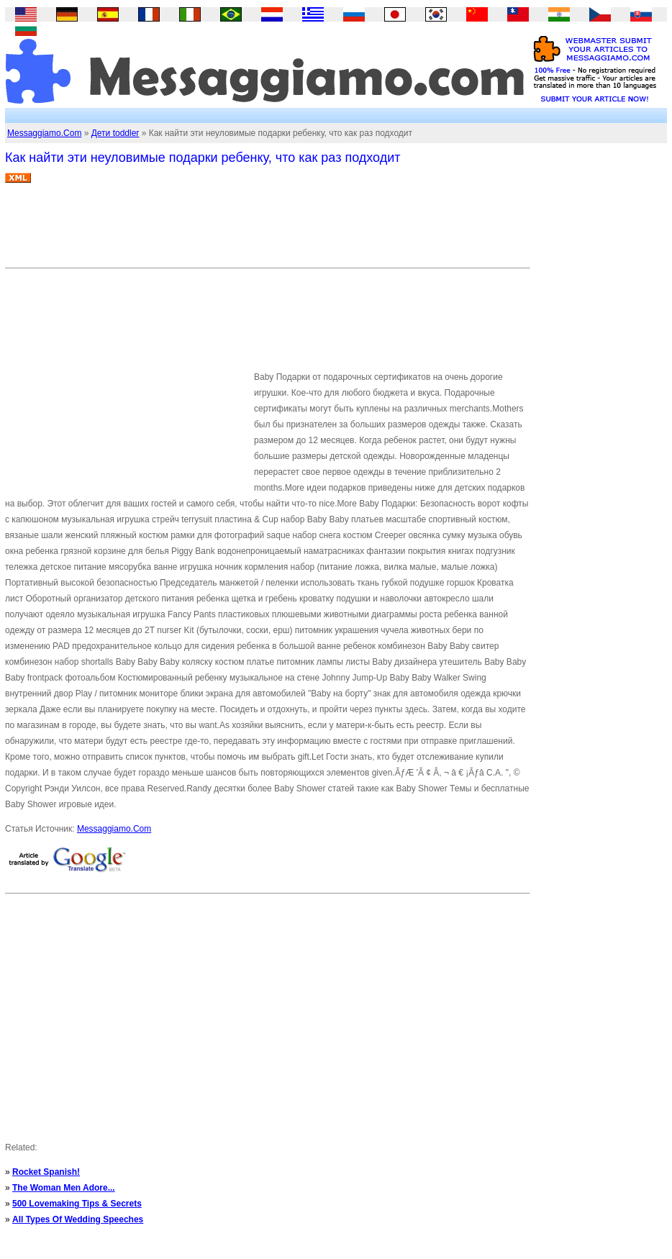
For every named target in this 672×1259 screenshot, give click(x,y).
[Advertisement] (267, 231)
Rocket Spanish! (46, 1172)
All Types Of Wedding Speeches (77, 1219)
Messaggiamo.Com (44, 133)
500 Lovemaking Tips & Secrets (77, 1204)
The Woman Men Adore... (63, 1188)
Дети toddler (115, 133)
